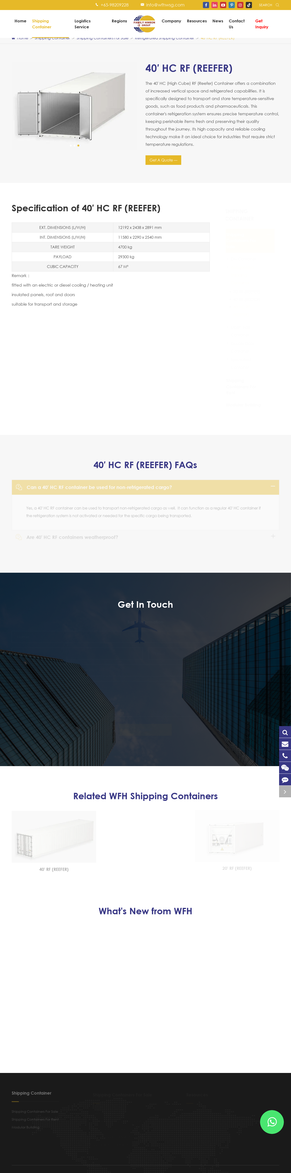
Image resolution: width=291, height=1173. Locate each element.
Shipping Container (41, 24)
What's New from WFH (145, 911)
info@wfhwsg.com (165, 4)
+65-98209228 (115, 4)
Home (20, 21)
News (217, 21)
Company (171, 21)
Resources (197, 21)
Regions (119, 21)
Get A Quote (162, 159)
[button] (71, 146)
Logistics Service (82, 24)
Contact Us (237, 24)
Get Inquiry (261, 24)
